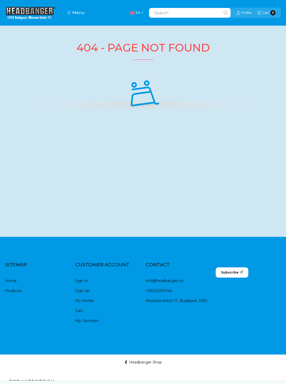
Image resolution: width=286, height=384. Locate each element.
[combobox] (190, 13)
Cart (79, 310)
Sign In (81, 280)
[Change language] (137, 13)
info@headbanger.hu (164, 280)
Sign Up (82, 290)
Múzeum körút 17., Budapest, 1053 (176, 300)
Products (13, 290)
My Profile (84, 300)
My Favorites (86, 320)
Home (11, 280)
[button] (76, 13)
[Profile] (244, 13)
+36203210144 (159, 290)
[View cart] (266, 13)
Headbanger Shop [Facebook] (143, 362)
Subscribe (232, 272)
